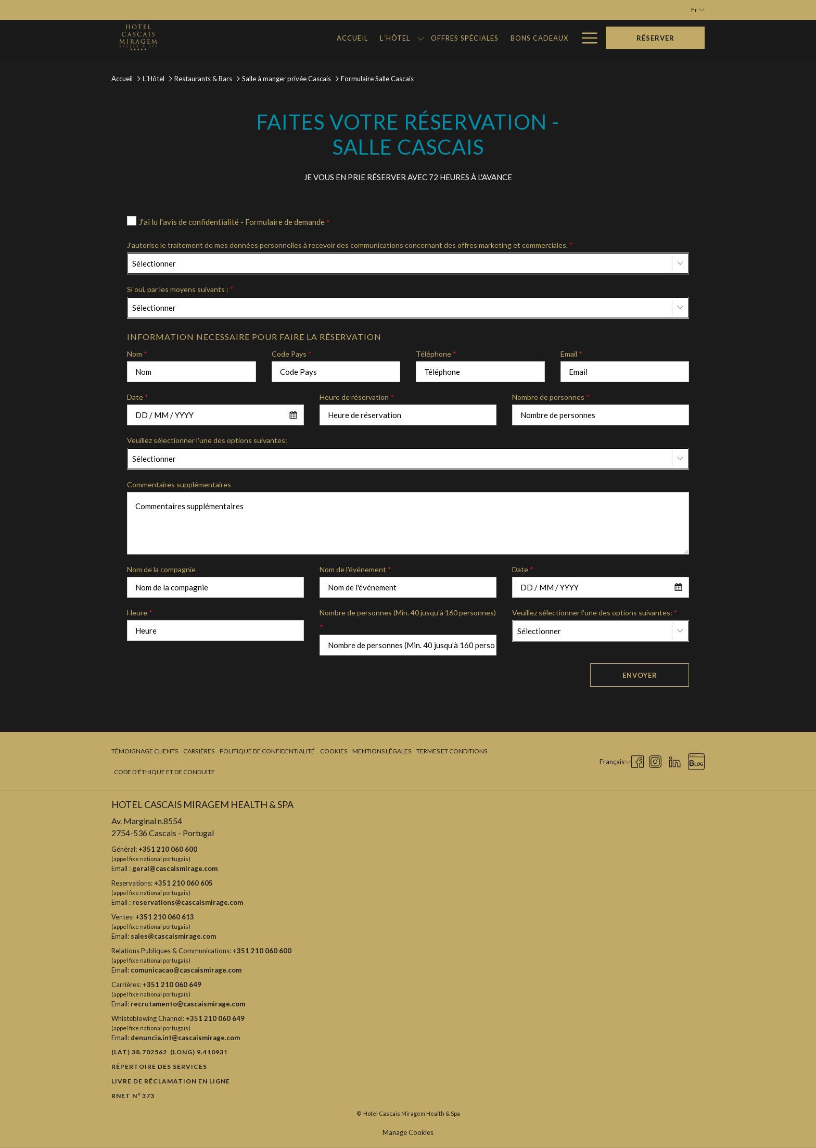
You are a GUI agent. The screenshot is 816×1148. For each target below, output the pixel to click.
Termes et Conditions (451, 751)
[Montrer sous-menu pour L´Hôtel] (286, 38)
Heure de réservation (357, 397)
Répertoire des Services (159, 1066)
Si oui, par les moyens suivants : (180, 289)
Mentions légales (381, 751)
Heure (139, 612)
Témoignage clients (144, 751)
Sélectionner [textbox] (154, 263)
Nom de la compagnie (161, 569)
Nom (137, 353)
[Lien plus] (585, 38)
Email (571, 353)
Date (137, 397)
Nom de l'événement (355, 569)
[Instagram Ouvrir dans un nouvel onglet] (655, 760)
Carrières (198, 751)
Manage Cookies (408, 1132)
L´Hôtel (153, 78)
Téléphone (436, 353)
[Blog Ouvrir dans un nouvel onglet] (696, 760)
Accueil (122, 78)
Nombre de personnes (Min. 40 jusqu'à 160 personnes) (408, 620)
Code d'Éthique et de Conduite (164, 772)
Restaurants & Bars (203, 78)
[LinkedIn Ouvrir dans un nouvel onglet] (675, 760)
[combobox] (408, 263)
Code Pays (292, 353)
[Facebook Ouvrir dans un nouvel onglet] (637, 760)
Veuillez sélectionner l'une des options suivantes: (207, 440)
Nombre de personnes (551, 397)
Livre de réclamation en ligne (170, 1081)
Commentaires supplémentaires (179, 484)
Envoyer (639, 675)
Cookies (333, 751)
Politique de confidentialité (267, 751)
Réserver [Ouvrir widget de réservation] (655, 38)
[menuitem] (218, 38)
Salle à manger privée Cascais (286, 78)
